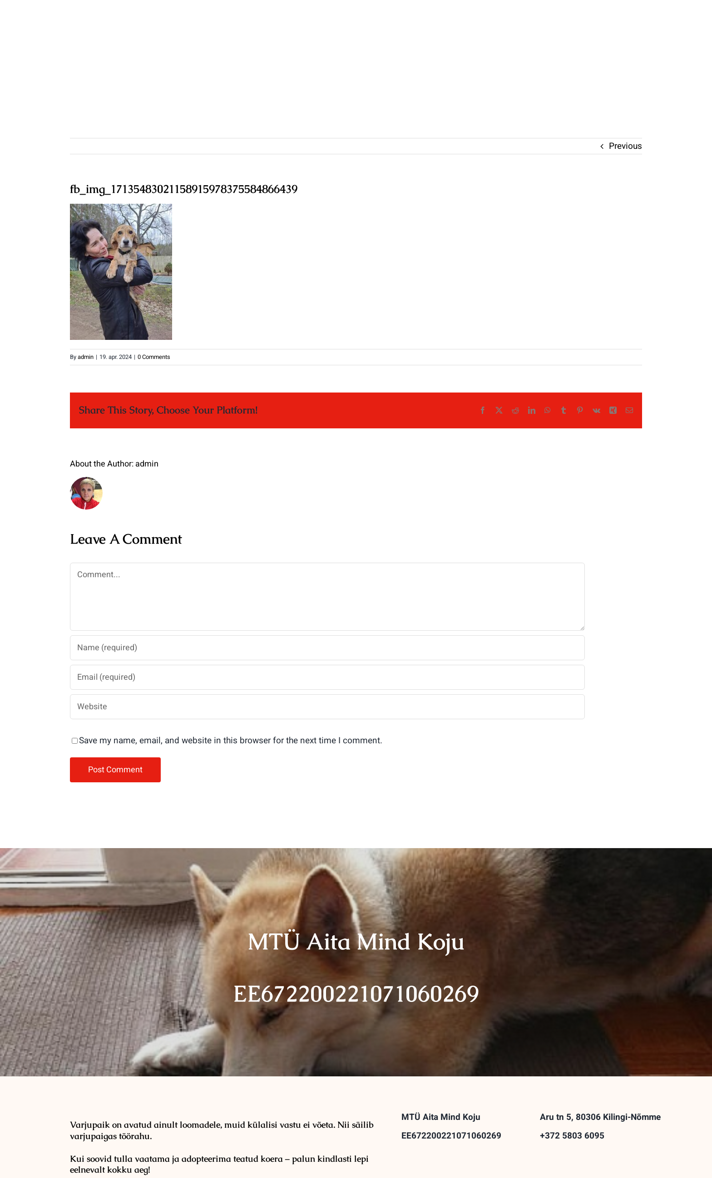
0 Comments (154, 357)
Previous (625, 146)
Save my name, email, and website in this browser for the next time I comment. (230, 740)
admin (86, 357)
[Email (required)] (327, 677)
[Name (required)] (327, 647)
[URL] (327, 706)
